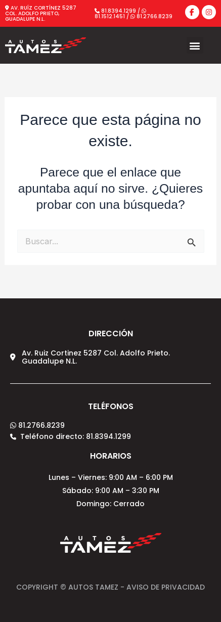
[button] (195, 45)
